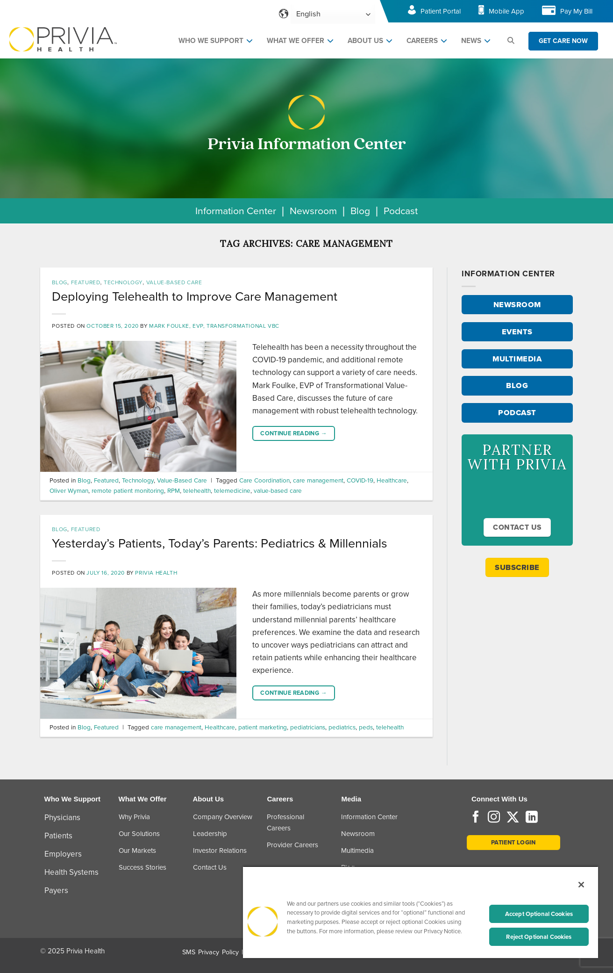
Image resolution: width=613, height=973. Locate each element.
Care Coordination (264, 480)
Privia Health (156, 573)
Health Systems (71, 872)
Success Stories (142, 867)
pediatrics (342, 727)
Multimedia (357, 850)
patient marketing (262, 727)
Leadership (210, 834)
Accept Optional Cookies (539, 913)
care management (318, 480)
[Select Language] (333, 14)
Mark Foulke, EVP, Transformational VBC (214, 326)
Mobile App (506, 11)
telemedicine (232, 490)
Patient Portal (441, 11)
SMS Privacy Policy (210, 952)
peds (366, 727)
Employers (63, 854)
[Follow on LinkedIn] (532, 818)
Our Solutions (139, 834)
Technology (123, 282)
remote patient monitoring (128, 490)
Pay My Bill (576, 11)
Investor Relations (220, 850)
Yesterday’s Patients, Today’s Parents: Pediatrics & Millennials (219, 543)
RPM (173, 490)
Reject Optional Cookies (538, 936)
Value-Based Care (174, 282)
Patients (58, 836)
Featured (85, 282)
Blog (360, 210)
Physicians (62, 817)
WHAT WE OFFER (295, 41)
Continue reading (293, 433)
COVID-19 (360, 480)
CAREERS (422, 41)
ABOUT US (365, 41)
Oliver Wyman (69, 490)
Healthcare (392, 480)
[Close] (581, 884)
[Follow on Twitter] (513, 818)
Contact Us (210, 867)
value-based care (278, 490)
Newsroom (313, 210)
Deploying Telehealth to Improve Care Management (194, 296)
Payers (56, 890)
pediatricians (307, 727)
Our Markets (137, 850)
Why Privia (134, 817)
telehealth (197, 490)
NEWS (471, 41)
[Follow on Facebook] (476, 818)
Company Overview (222, 817)
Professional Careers (285, 822)
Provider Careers (292, 845)
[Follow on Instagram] (494, 818)
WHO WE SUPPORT (210, 41)
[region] (420, 912)
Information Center (235, 210)
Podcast (401, 210)
